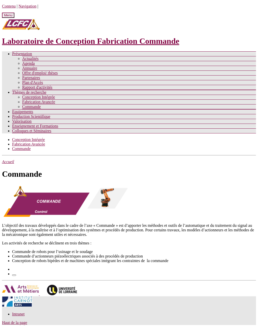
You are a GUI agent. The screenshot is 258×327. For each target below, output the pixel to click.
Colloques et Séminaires (31, 131)
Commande (31, 106)
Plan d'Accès (32, 82)
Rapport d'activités (37, 87)
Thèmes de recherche (29, 92)
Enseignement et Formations (35, 126)
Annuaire (29, 68)
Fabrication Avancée (38, 102)
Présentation (22, 54)
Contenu (9, 6)
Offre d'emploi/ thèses (40, 73)
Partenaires (31, 78)
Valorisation (21, 121)
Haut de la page (14, 322)
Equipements (22, 112)
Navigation (27, 6)
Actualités (30, 58)
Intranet (18, 314)
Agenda (28, 63)
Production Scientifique (31, 116)
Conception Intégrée (38, 97)
